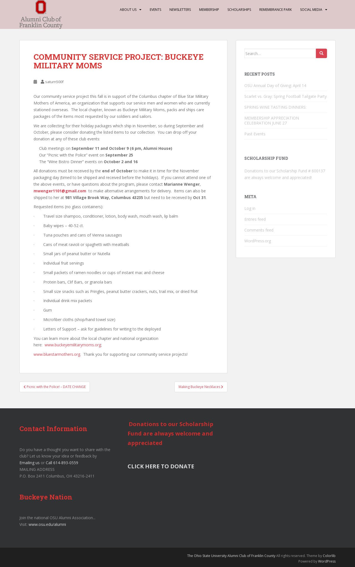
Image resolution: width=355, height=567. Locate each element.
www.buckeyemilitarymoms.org (73, 344)
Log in (249, 208)
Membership (209, 9)
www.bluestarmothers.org (57, 354)
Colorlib (329, 555)
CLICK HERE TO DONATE (161, 466)
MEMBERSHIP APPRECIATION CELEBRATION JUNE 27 (271, 120)
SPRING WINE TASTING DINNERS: (275, 107)
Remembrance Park (275, 9)
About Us (128, 9)
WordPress (327, 561)
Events (155, 9)
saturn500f (54, 81)
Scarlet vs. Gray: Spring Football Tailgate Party (285, 96)
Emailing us (29, 462)
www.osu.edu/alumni (47, 524)
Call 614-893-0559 (62, 462)
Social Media (311, 9)
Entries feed (255, 219)
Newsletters (180, 9)
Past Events (254, 133)
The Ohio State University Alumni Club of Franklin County (231, 555)
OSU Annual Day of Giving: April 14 (275, 85)
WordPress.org (257, 240)
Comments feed (258, 230)
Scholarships (239, 9)
